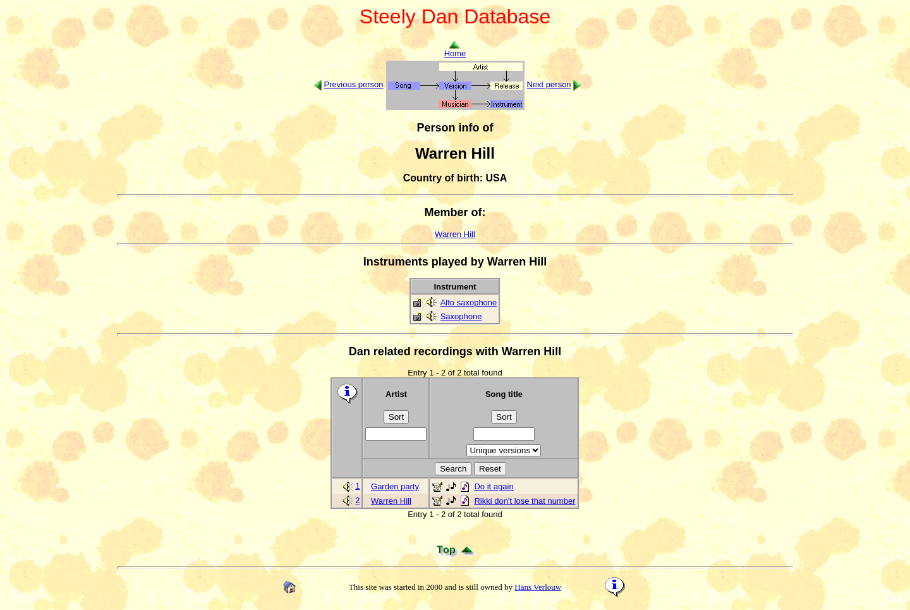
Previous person (354, 84)
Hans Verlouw (537, 587)
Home (455, 49)
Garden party (395, 486)
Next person (549, 84)
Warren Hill (455, 234)
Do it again (493, 486)
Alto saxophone (468, 302)
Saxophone (461, 316)
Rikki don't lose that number (524, 501)
